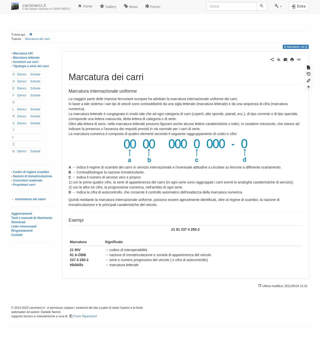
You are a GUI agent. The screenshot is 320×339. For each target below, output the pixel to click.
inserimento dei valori (30, 199)
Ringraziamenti (21, 230)
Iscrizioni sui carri (25, 62)
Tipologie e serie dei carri (31, 66)
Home (85, 6)
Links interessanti (23, 226)
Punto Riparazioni (85, 316)
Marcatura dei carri (37, 39)
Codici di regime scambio (31, 172)
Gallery (108, 6)
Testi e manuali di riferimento (31, 218)
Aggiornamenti (21, 213)
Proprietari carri (24, 184)
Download (18, 222)
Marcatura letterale (26, 57)
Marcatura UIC (23, 53)
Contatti (16, 235)
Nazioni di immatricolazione (32, 176)
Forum (152, 6)
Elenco (21, 74)
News (131, 6)
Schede (35, 74)
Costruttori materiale (27, 180)
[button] (278, 6)
